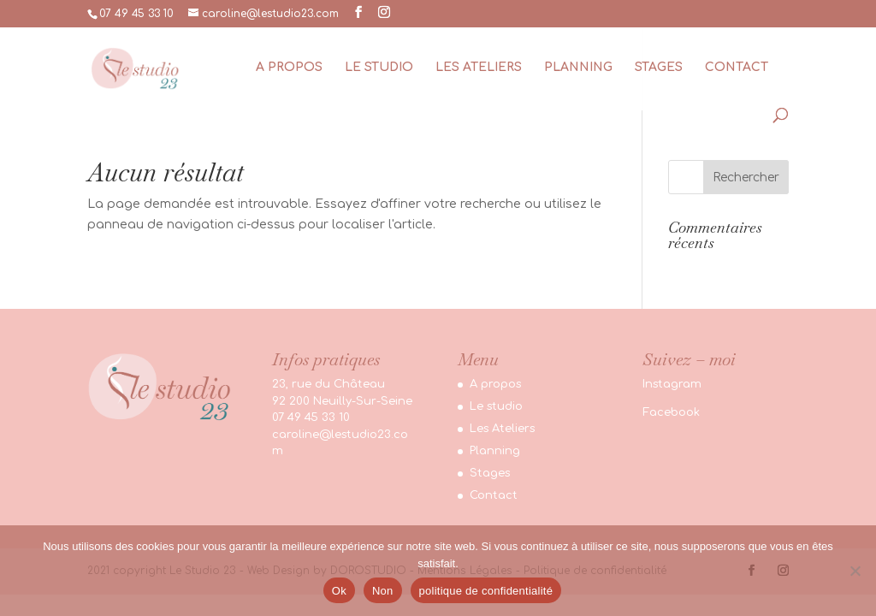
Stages (659, 68)
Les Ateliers (478, 68)
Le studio (379, 68)
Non (383, 590)
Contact (736, 68)
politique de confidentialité (486, 590)
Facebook (671, 412)
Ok (339, 590)
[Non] (854, 570)
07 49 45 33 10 (136, 14)
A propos (289, 68)
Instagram (671, 384)
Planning (578, 68)
